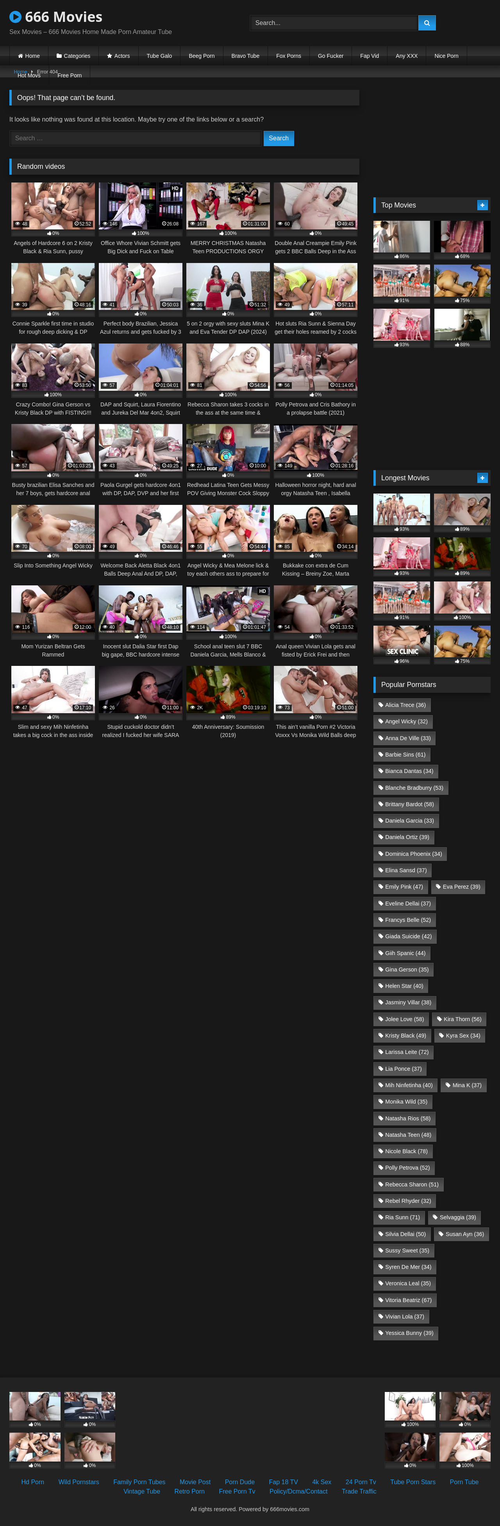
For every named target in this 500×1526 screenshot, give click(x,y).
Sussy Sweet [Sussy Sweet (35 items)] (407, 1250)
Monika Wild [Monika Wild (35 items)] (406, 1101)
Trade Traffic (359, 1491)
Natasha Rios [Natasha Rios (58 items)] (407, 1118)
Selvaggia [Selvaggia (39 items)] (458, 1217)
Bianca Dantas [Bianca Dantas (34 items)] (409, 771)
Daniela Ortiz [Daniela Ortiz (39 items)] (407, 837)
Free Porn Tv (237, 1491)
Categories (77, 56)
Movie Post (195, 1482)
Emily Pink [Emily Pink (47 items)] (404, 887)
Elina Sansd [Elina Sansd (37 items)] (406, 870)
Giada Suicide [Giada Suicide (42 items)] (408, 936)
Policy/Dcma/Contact (299, 1491)
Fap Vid (369, 56)
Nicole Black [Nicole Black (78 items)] (406, 1151)
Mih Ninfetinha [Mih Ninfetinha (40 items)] (409, 1085)
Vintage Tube (141, 1491)
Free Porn (69, 75)
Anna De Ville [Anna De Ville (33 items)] (408, 738)
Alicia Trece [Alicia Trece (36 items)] (405, 705)
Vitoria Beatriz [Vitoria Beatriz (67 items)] (408, 1300)
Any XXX (407, 56)
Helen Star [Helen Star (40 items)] (404, 986)
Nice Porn (446, 56)
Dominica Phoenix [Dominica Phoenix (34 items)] (413, 854)
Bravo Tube (246, 56)
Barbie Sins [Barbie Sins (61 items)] (405, 754)
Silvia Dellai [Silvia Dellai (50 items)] (405, 1234)
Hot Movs (29, 75)
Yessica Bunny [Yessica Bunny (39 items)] (409, 1333)
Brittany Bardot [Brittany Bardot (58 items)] (409, 804)
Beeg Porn (201, 56)
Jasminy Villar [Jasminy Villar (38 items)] (408, 1002)
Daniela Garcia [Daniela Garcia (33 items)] (409, 821)
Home (32, 56)
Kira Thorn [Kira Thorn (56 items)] (463, 1019)
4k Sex (321, 1482)
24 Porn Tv (361, 1482)
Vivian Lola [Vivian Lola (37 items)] (404, 1316)
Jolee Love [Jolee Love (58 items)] (404, 1019)
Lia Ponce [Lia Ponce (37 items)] (403, 1069)
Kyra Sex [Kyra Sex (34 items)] (463, 1035)
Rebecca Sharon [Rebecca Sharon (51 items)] (412, 1184)
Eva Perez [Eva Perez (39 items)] (461, 887)
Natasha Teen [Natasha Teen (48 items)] (408, 1135)
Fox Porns (288, 56)
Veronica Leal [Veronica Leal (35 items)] (408, 1283)
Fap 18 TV (283, 1482)
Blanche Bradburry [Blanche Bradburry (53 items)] (414, 788)
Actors (122, 56)
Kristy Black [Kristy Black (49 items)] (405, 1035)
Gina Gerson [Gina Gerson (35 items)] (407, 969)
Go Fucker (330, 56)
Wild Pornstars (79, 1482)
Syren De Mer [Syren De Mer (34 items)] (408, 1267)
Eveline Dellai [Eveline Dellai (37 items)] (408, 903)
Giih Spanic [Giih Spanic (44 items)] (405, 953)
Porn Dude (240, 1482)
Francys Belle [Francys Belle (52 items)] (408, 920)
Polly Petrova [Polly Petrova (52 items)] (407, 1168)
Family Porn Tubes (139, 1482)
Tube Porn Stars (413, 1482)
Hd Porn (33, 1482)
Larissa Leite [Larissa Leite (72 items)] (407, 1052)
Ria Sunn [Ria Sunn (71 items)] (402, 1217)
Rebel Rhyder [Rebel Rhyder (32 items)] (408, 1201)
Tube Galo (159, 56)
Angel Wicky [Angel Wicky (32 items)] (406, 721)
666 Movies (55, 16)
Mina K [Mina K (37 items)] (467, 1085)
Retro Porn (190, 1491)
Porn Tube (464, 1482)
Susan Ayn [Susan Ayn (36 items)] (465, 1234)
